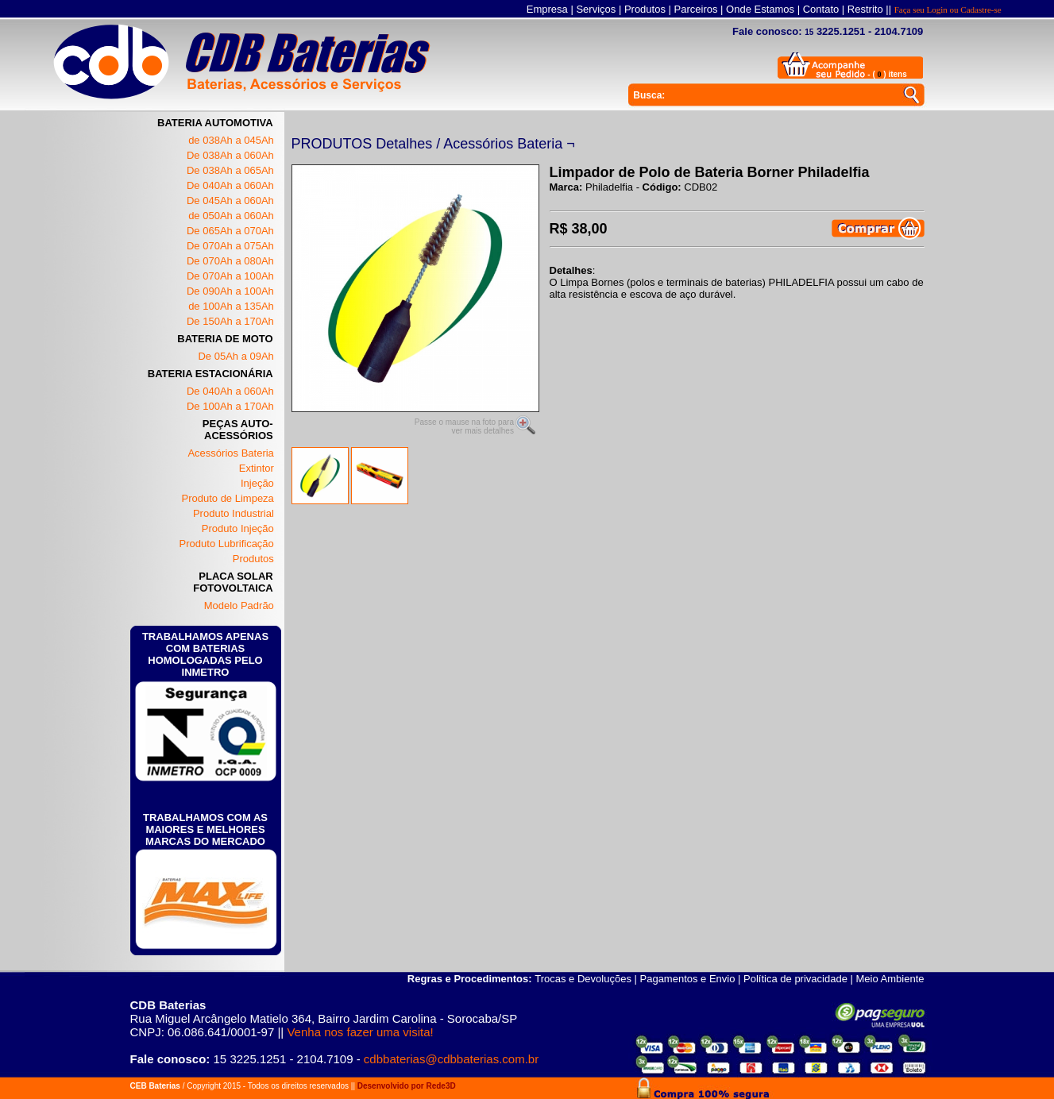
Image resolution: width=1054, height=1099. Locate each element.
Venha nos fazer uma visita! (360, 1032)
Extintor (256, 468)
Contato (821, 9)
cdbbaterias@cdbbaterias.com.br (451, 1059)
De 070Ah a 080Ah (230, 261)
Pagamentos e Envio (687, 979)
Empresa (547, 9)
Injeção (257, 483)
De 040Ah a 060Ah (230, 185)
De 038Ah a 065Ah (230, 170)
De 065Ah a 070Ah (230, 231)
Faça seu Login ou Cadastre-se (948, 9)
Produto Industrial (233, 513)
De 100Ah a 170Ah (230, 406)
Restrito (865, 9)
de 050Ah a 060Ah (231, 216)
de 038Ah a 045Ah (231, 140)
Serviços (596, 9)
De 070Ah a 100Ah (230, 276)
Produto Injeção (238, 528)
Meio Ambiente (890, 979)
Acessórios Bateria (230, 453)
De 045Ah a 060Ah (230, 200)
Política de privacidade (795, 979)
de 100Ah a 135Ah (231, 306)
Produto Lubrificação (227, 544)
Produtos (645, 9)
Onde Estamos (760, 9)
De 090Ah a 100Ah (230, 291)
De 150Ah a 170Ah (230, 321)
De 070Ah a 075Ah (230, 246)
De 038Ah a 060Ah (230, 155)
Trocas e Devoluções (583, 979)
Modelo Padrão (239, 605)
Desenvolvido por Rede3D (406, 1086)
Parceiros (696, 9)
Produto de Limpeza (227, 498)
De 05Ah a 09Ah (235, 356)
